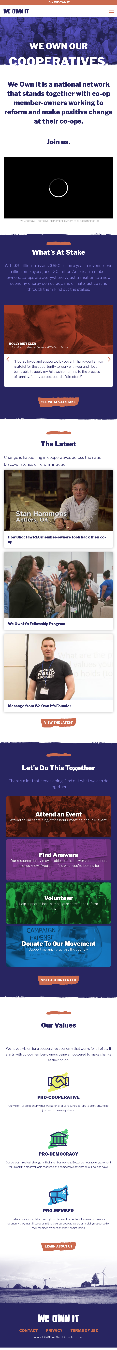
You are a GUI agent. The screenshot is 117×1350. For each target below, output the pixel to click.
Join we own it (58, 2)
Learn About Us (58, 1246)
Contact (28, 1330)
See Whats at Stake (58, 402)
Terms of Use (84, 1330)
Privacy (54, 1330)
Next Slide (109, 359)
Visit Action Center (58, 980)
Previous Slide (7, 359)
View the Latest (58, 722)
